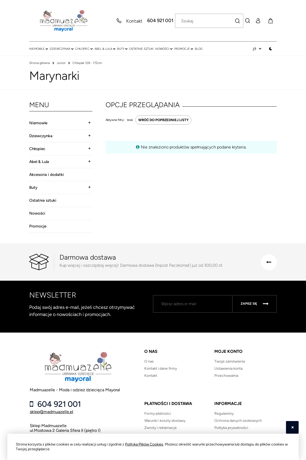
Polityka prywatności (231, 428)
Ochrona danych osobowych (238, 420)
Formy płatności (157, 413)
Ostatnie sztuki (42, 200)
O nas (149, 361)
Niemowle (38, 123)
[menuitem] (38, 48)
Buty (33, 187)
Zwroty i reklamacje (160, 428)
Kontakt (150, 375)
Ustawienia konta (228, 368)
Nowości (37, 213)
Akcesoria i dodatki (46, 174)
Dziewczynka (40, 135)
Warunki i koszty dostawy (164, 420)
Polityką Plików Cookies (144, 444)
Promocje (37, 226)
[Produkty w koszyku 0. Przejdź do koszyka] (270, 20)
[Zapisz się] (255, 304)
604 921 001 (160, 20)
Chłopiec (37, 148)
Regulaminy (224, 413)
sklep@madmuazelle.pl (51, 411)
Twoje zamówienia (229, 361)
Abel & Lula (39, 161)
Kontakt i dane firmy (160, 368)
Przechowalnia (226, 375)
